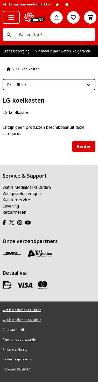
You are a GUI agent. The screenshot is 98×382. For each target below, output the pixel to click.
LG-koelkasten (28, 68)
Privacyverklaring (15, 349)
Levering (11, 206)
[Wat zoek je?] (9, 34)
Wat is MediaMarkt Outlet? (27, 187)
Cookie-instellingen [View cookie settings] (16, 369)
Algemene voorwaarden (20, 339)
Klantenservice (16, 200)
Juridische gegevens (17, 359)
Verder (84, 146)
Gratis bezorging (16, 51)
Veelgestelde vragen (22, 193)
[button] (11, 17)
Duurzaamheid (13, 329)
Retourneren (14, 212)
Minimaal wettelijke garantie (63, 51)
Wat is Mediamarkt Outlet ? (22, 310)
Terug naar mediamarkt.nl (27, 4)
